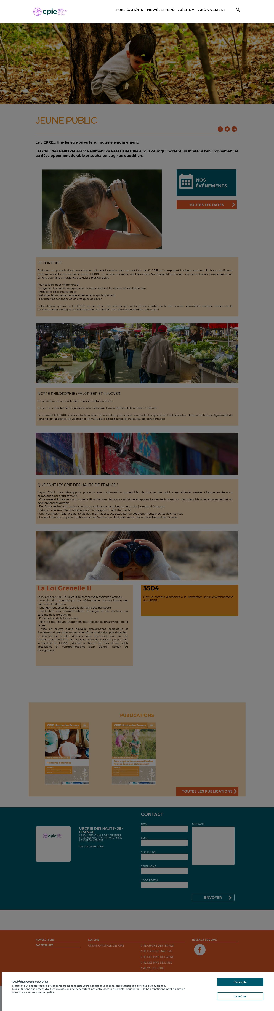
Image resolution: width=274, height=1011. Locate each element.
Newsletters (160, 10)
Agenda (186, 10)
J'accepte (240, 982)
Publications (129, 10)
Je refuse (240, 996)
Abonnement (212, 10)
